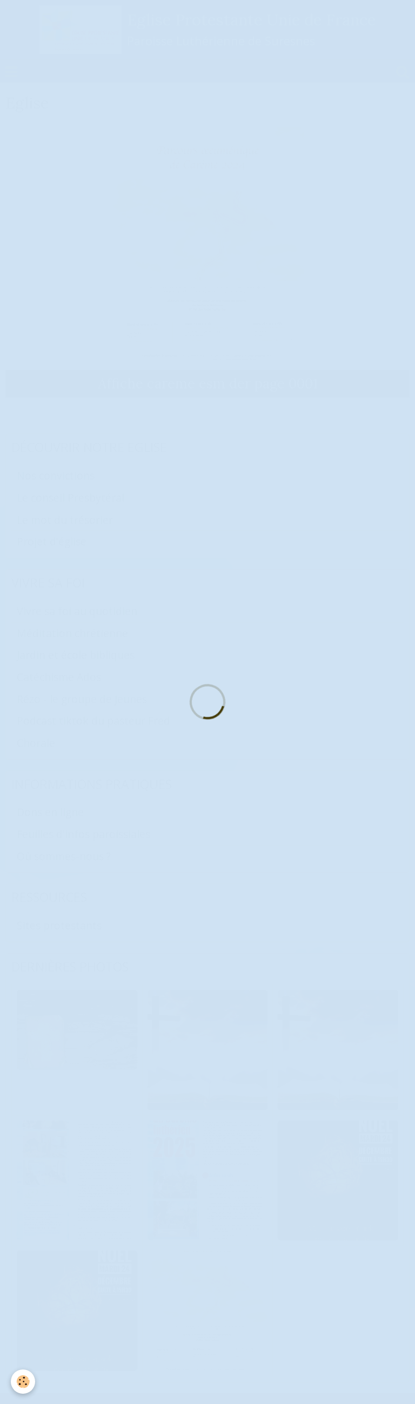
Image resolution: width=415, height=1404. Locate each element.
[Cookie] (23, 1381)
